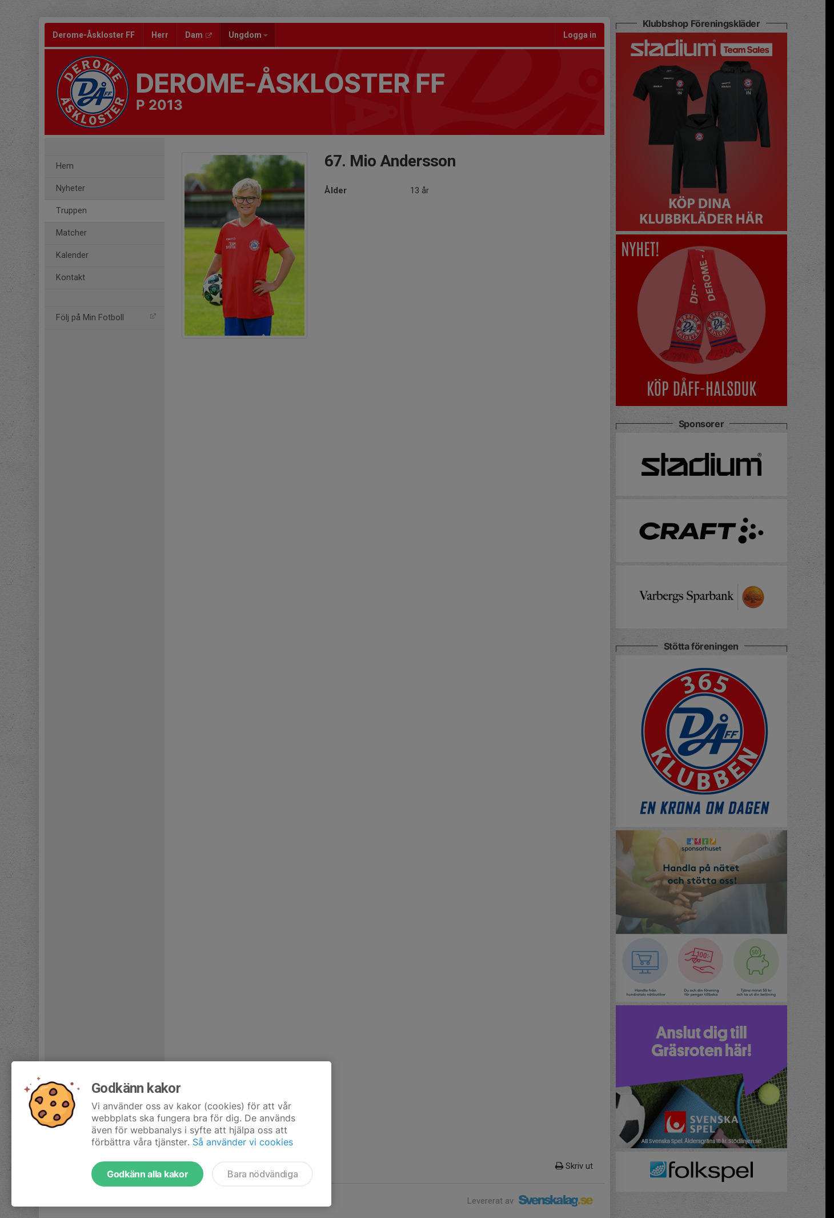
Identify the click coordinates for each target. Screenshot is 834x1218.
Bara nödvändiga (262, 1174)
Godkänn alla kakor (147, 1174)
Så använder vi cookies (243, 1142)
